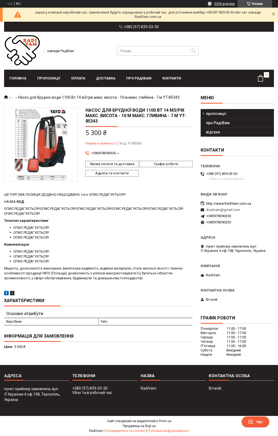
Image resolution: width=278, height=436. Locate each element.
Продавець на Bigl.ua (139, 426)
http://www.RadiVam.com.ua (228, 203)
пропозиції (48, 78)
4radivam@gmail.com (223, 210)
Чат (255, 421)
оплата (78, 78)
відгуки (213, 132)
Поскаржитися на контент (125, 431)
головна (18, 78)
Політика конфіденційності (168, 431)
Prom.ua (165, 421)
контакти (171, 78)
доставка (105, 78)
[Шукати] (193, 51)
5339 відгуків (224, 4)
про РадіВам (138, 78)
